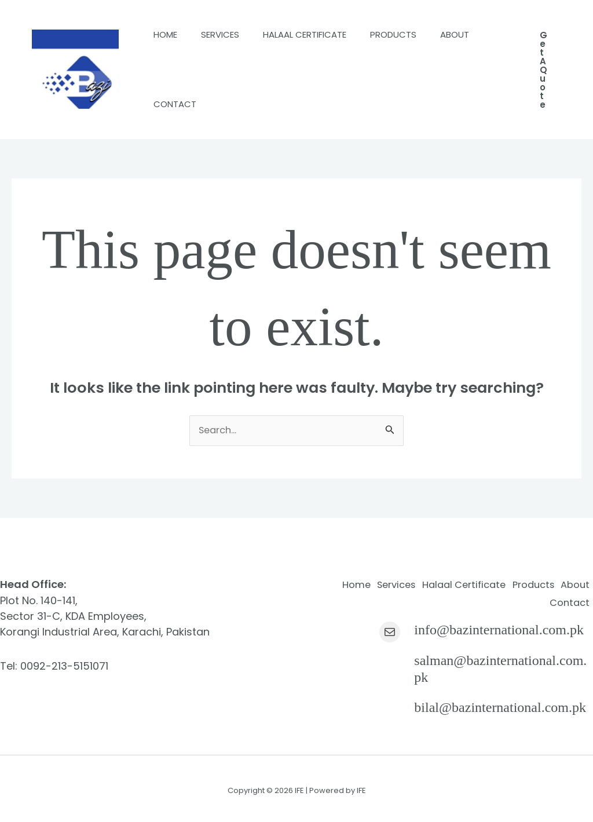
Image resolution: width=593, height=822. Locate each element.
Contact (235, 104)
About (170, 104)
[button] (543, 69)
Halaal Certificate (318, 34)
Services (228, 34)
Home (168, 34)
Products (412, 34)
